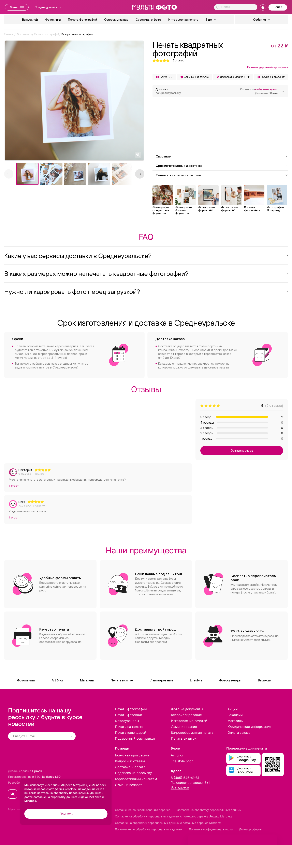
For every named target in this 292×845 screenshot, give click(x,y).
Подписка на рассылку (133, 773)
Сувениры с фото (148, 19)
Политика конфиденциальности (211, 829)
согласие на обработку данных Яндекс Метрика (67, 797)
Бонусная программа (132, 755)
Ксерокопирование (186, 715)
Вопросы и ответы (130, 761)
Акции (233, 709)
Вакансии (264, 680)
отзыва (178, 60)
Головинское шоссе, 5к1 (190, 783)
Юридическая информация (249, 727)
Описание (222, 156)
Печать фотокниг (128, 715)
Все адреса (180, 787)
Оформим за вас (116, 19)
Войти (278, 7)
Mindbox (30, 800)
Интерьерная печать (183, 19)
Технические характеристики (222, 175)
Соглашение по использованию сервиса (142, 810)
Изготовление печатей (189, 721)
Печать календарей (130, 732)
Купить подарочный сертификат (267, 67)
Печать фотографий (82, 19)
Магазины (87, 680)
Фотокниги (53, 19)
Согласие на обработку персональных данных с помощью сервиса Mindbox (168, 823)
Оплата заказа (239, 732)
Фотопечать (26, 680)
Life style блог (182, 761)
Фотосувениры (230, 680)
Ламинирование (161, 680)
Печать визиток (122, 680)
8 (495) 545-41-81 (185, 778)
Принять (66, 814)
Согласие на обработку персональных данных (209, 810)
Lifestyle (196, 680)
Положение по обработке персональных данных (148, 829)
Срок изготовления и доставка (222, 165)
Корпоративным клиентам (136, 779)
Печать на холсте (129, 727)
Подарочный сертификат (135, 738)
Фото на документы (187, 709)
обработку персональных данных (77, 793)
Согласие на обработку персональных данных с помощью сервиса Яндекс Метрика (173, 816)
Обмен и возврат (128, 785)
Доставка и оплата (130, 767)
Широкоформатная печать (192, 732)
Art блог (57, 680)
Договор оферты (250, 829)
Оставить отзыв (242, 450)
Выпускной (30, 19)
